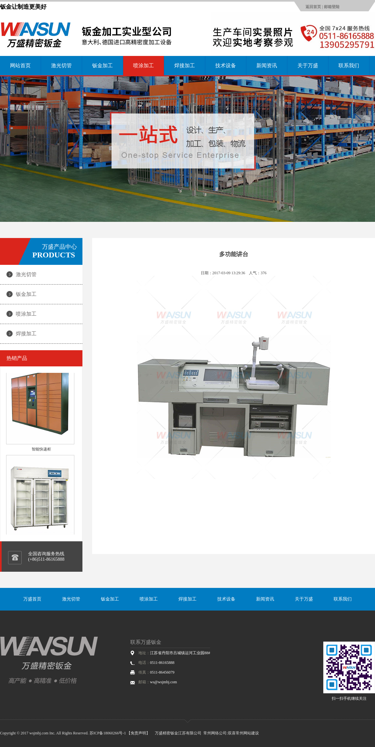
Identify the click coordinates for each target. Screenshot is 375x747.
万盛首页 (32, 599)
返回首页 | (314, 7)
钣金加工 (102, 65)
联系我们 (348, 65)
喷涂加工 (143, 65)
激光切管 (61, 65)
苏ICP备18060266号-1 (108, 733)
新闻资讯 (266, 65)
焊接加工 (184, 65)
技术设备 (225, 65)
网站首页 (20, 65)
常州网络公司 (215, 733)
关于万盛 (307, 65)
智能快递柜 (41, 450)
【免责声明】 (138, 733)
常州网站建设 (247, 733)
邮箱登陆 (331, 7)
